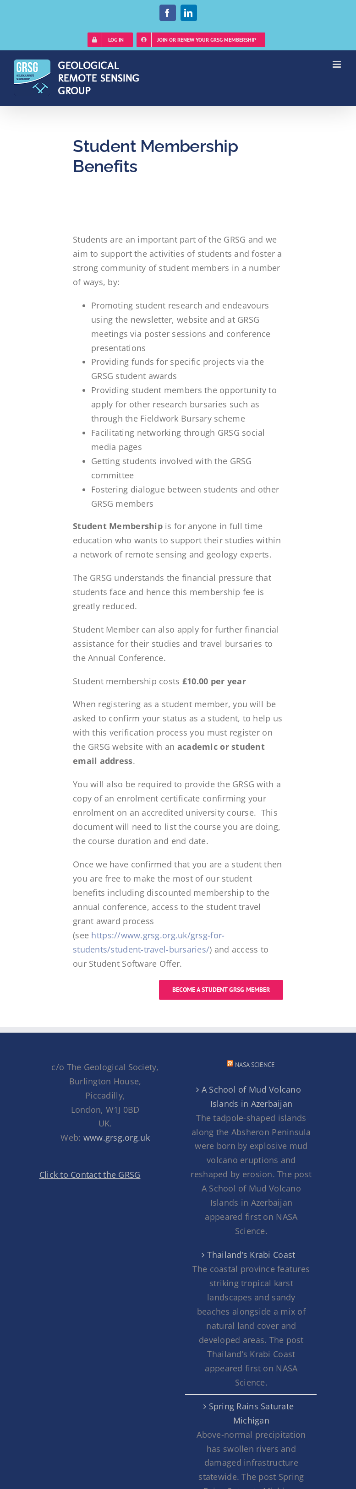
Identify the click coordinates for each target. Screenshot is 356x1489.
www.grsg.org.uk (116, 1137)
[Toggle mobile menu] (337, 64)
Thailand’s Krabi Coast (251, 1254)
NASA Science (255, 1065)
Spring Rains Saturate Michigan (251, 1413)
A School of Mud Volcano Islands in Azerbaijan (251, 1096)
